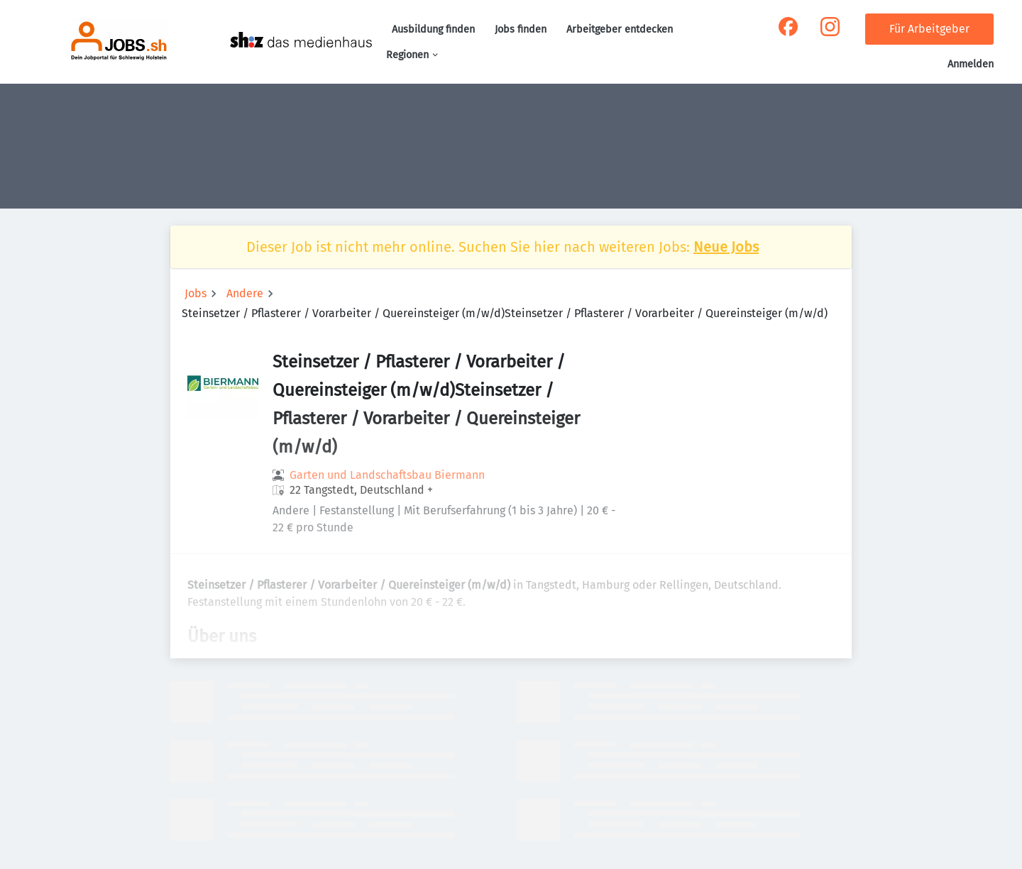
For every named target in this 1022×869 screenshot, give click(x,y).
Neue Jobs (726, 246)
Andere (244, 293)
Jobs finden (520, 29)
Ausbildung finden (433, 29)
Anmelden (970, 64)
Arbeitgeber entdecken (619, 29)
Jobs (196, 293)
